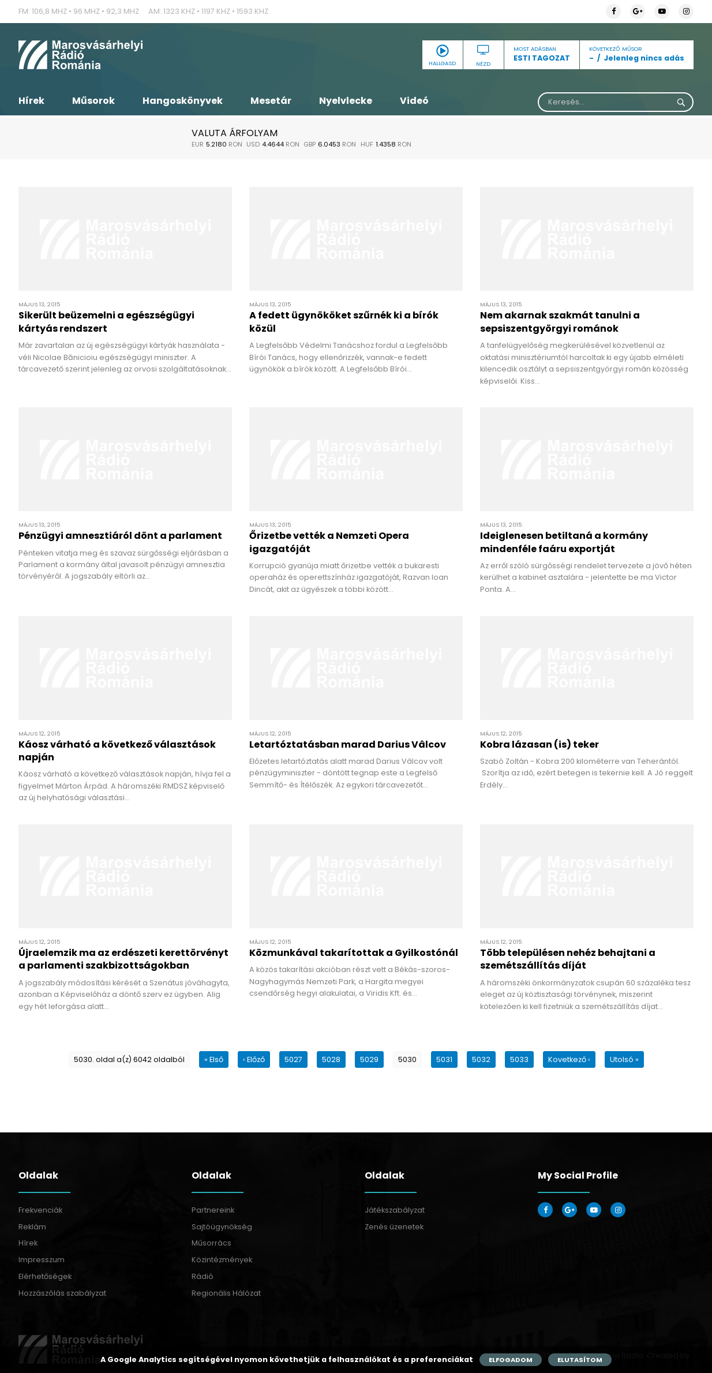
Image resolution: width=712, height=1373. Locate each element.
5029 (369, 1059)
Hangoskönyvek (183, 100)
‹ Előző (254, 1059)
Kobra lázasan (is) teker (539, 744)
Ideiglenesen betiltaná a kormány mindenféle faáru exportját (564, 542)
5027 (293, 1059)
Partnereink (213, 1210)
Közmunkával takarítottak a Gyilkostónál (353, 952)
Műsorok (93, 100)
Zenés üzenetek (394, 1227)
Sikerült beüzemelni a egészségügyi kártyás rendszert (106, 322)
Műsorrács (211, 1243)
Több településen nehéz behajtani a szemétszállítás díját (567, 959)
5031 (444, 1059)
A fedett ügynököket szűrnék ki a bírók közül (344, 322)
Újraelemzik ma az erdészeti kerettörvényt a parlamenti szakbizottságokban (123, 959)
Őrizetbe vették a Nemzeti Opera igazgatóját (329, 542)
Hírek (31, 100)
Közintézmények (222, 1260)
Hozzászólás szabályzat (62, 1293)
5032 (481, 1059)
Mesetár (270, 100)
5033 (519, 1059)
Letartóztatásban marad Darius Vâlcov (347, 744)
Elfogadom (511, 1359)
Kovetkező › (569, 1059)
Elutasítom (579, 1359)
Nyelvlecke (345, 100)
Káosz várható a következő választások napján (117, 751)
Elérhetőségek (45, 1276)
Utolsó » (624, 1059)
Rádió (202, 1276)
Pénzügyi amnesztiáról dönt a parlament (120, 535)
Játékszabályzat (395, 1210)
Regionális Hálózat (226, 1293)
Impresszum (41, 1260)
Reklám (32, 1227)
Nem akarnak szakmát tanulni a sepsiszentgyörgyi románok (560, 322)
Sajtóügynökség (222, 1227)
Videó (414, 100)
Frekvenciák (40, 1210)
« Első (213, 1059)
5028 (331, 1059)
